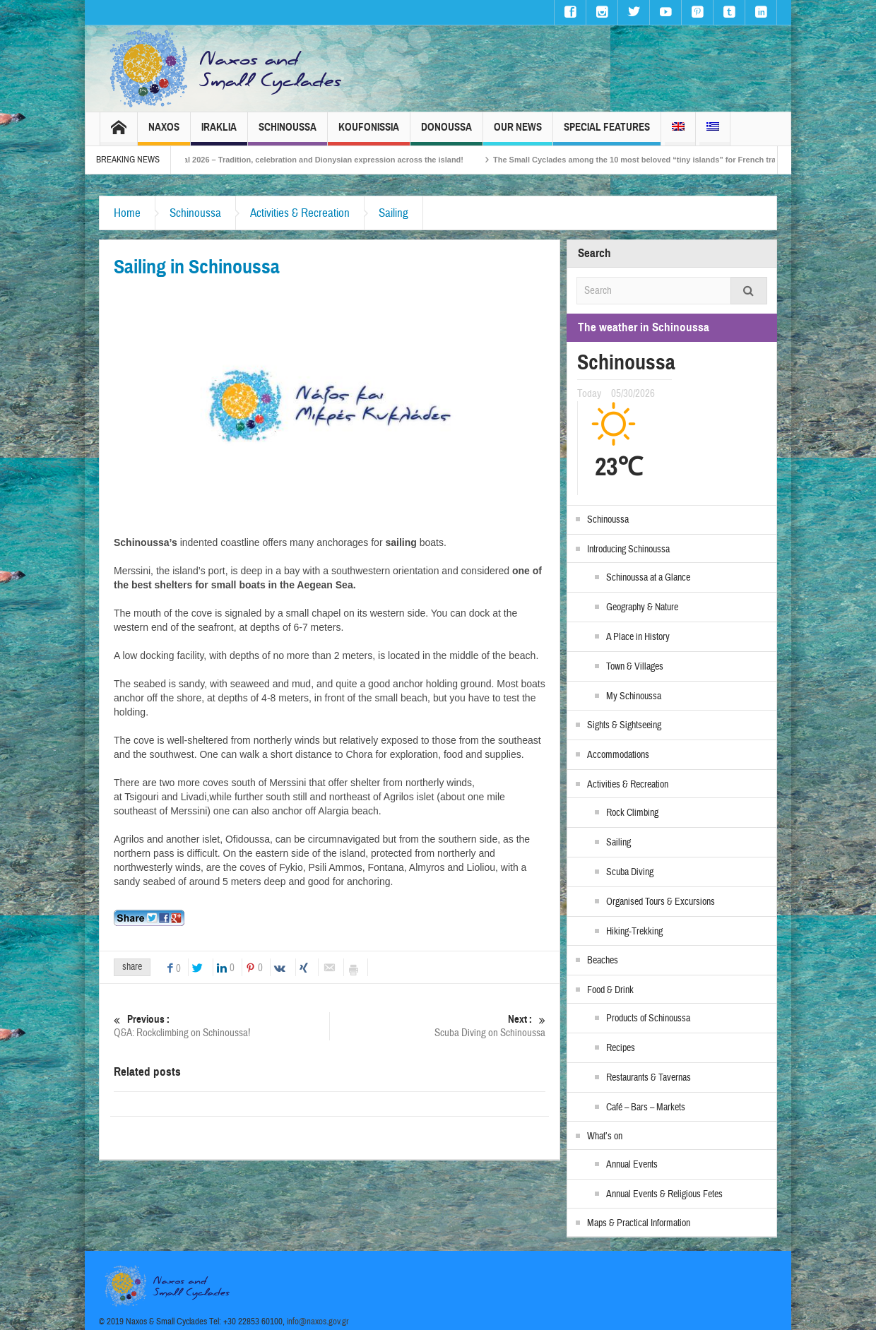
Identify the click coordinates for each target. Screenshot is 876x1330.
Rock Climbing (632, 813)
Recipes (620, 1048)
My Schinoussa (633, 696)
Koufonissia (369, 133)
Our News (517, 133)
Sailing (393, 213)
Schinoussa (287, 133)
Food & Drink (610, 990)
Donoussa (446, 133)
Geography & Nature (642, 607)
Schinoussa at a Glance (648, 577)
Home (127, 213)
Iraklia (219, 133)
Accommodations (618, 755)
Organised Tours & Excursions (660, 902)
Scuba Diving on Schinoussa (437, 1026)
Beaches (602, 960)
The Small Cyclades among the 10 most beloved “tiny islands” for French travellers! (674, 159)
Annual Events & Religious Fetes (664, 1194)
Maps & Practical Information (638, 1223)
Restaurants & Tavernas (648, 1077)
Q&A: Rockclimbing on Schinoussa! (221, 1026)
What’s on (604, 1136)
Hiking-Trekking (634, 931)
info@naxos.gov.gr (318, 1321)
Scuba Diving (629, 872)
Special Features (607, 133)
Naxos (164, 133)
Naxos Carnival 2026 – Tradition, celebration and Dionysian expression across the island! (325, 159)
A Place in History (638, 637)
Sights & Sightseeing (624, 725)
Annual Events (632, 1164)
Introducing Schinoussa (628, 549)
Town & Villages (634, 666)
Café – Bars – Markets (645, 1107)
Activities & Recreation (300, 213)
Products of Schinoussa (648, 1018)
